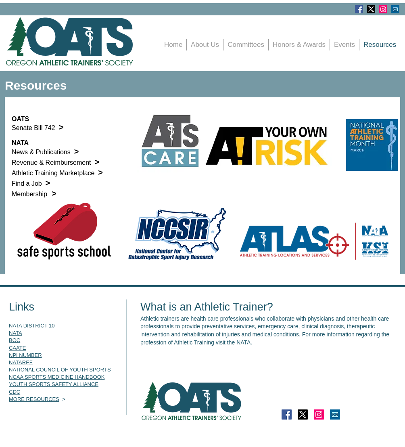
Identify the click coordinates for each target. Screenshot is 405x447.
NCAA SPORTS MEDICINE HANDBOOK (56, 377)
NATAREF (21, 362)
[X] (371, 9)
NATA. (244, 342)
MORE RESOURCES (34, 399)
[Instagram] (383, 9)
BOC (14, 340)
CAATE (17, 348)
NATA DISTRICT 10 (31, 326)
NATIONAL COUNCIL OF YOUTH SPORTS (60, 370)
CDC (14, 392)
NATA (15, 333)
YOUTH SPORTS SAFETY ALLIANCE (53, 384)
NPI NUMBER (25, 355)
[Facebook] (359, 9)
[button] (344, 44)
